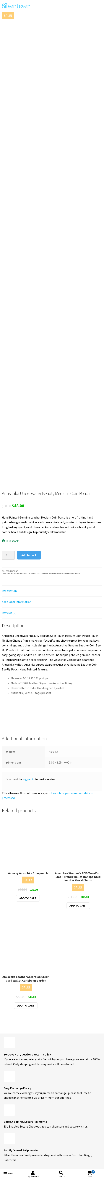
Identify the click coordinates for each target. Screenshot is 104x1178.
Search (61, 1176)
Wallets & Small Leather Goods (66, 573)
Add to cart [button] (28, 898)
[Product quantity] (8, 555)
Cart (91, 1174)
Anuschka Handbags (19, 573)
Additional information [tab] (16, 602)
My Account (33, 1176)
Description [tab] (9, 591)
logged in (28, 779)
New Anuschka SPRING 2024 (41, 573)
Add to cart (28, 555)
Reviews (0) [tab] (9, 613)
